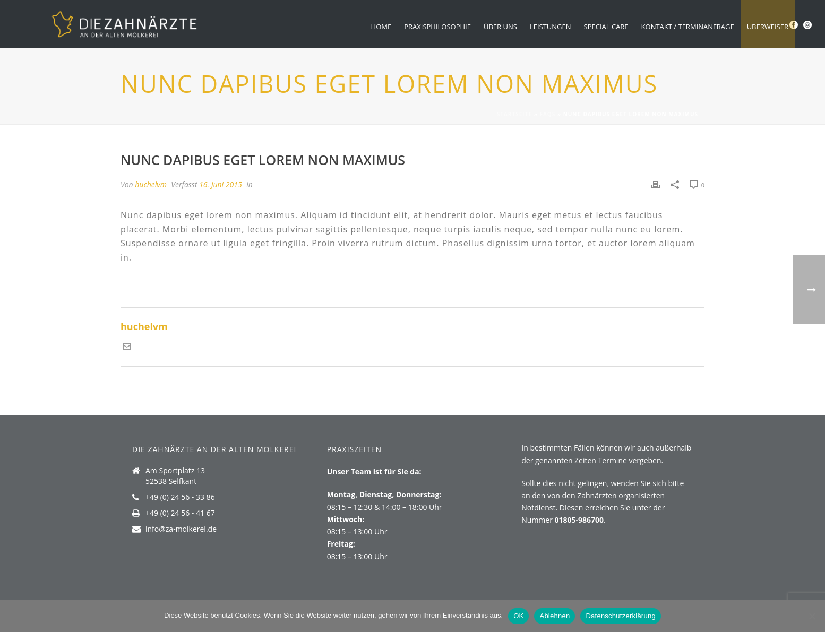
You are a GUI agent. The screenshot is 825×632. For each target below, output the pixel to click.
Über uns (500, 26)
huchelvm (151, 184)
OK (518, 616)
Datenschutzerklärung (620, 616)
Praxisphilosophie (437, 26)
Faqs (547, 114)
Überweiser (767, 26)
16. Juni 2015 (220, 184)
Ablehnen (554, 616)
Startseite (514, 114)
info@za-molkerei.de (181, 529)
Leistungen (550, 26)
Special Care (606, 26)
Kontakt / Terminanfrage (687, 26)
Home (381, 26)
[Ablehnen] (811, 616)
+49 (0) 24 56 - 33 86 (180, 497)
